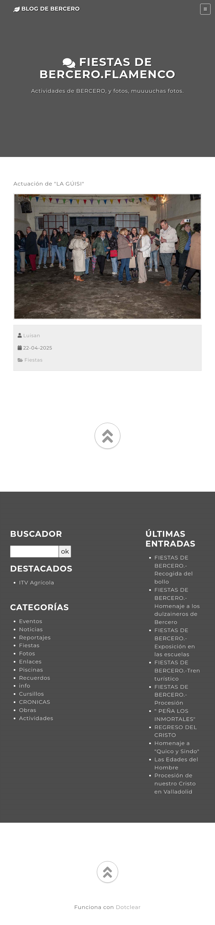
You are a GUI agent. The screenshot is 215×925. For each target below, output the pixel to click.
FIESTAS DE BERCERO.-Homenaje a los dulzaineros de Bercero (177, 605)
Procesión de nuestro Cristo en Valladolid (175, 783)
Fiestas (30, 360)
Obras (27, 710)
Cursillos (31, 693)
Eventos (30, 621)
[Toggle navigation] (205, 9)
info (25, 685)
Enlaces (30, 661)
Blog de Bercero (46, 8)
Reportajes (35, 637)
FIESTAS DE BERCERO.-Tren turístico (177, 670)
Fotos (27, 653)
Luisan (31, 335)
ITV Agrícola (36, 582)
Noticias (31, 629)
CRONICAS (34, 702)
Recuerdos (34, 677)
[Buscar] (34, 551)
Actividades (36, 718)
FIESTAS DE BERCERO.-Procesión (172, 694)
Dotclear (128, 907)
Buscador (36, 534)
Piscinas (31, 669)
